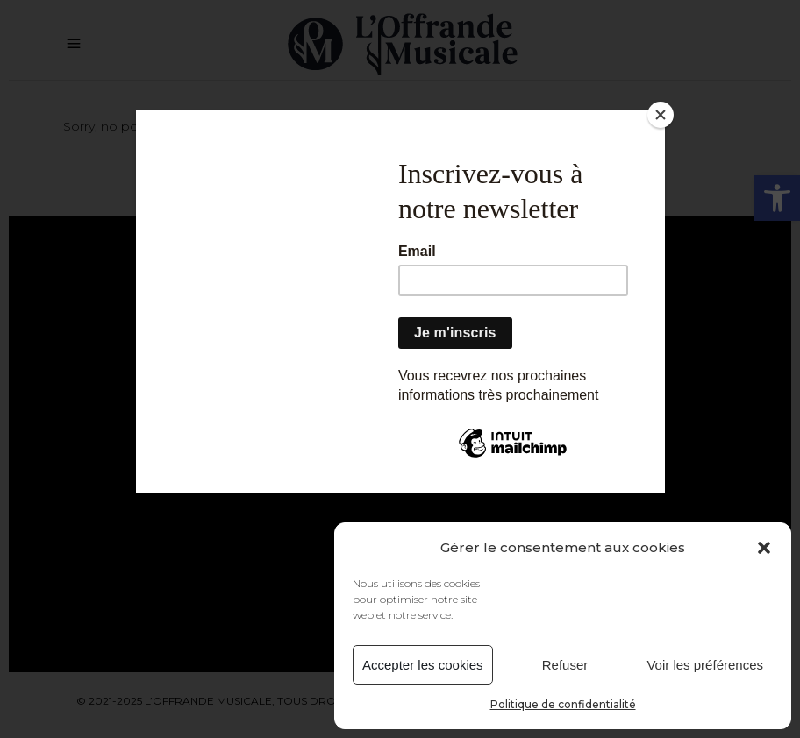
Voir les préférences (704, 664)
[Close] (660, 115)
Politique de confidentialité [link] (563, 704)
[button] (764, 548)
